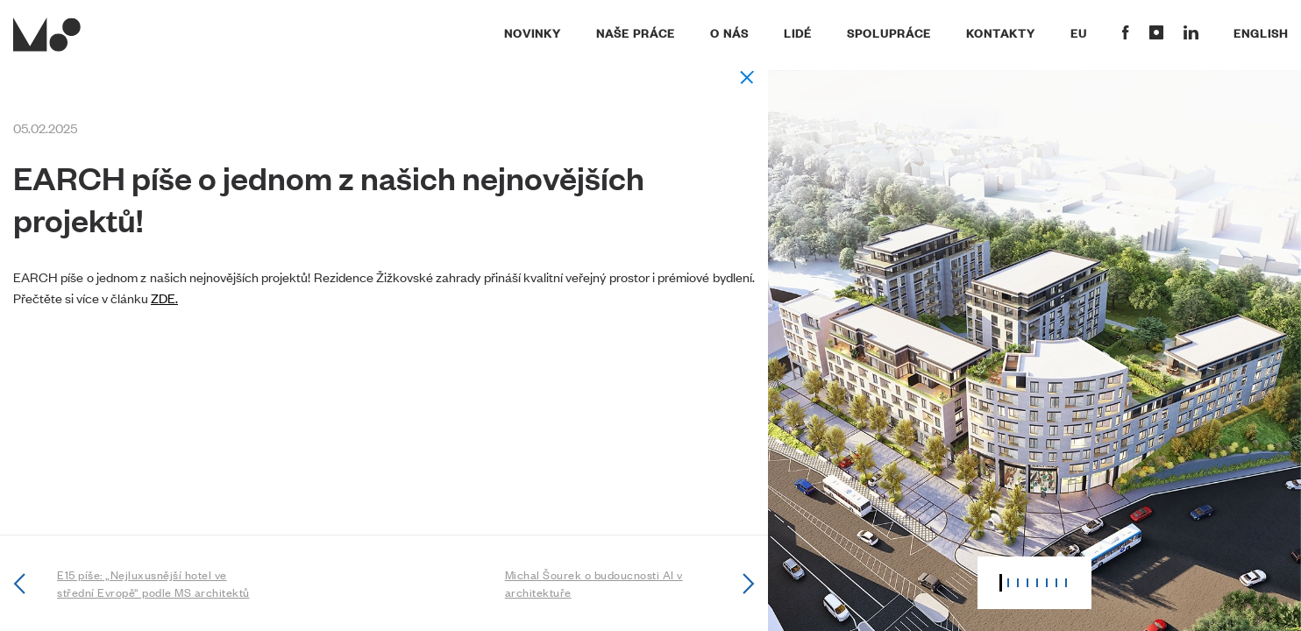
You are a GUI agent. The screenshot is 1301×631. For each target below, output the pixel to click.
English (1260, 32)
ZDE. (164, 297)
